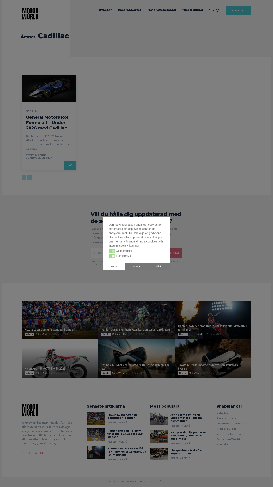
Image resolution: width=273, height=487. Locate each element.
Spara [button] (136, 266)
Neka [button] (114, 266)
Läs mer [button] (134, 245)
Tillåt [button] (159, 266)
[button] (112, 251)
